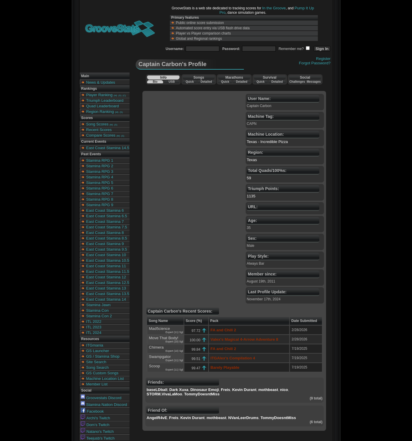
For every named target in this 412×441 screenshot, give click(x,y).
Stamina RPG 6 (99, 188)
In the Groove (274, 8)
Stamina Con (97, 310)
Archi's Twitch (95, 418)
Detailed (206, 81)
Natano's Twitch (97, 431)
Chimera (156, 347)
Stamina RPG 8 (99, 199)
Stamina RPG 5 (99, 182)
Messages (314, 81)
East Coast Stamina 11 (106, 266)
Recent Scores (99, 130)
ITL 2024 (93, 332)
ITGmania (95, 345)
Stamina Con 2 (99, 316)
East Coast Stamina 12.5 (107, 282)
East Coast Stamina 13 (106, 288)
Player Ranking (99, 95)
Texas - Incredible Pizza (267, 141)
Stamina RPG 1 (99, 160)
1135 (251, 196)
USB (172, 81)
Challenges (297, 81)
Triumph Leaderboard (105, 100)
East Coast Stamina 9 (105, 244)
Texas (252, 160)
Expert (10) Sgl (174, 341)
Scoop (154, 366)
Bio (155, 81)
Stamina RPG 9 (99, 205)
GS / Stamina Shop (103, 356)
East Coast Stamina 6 (105, 210)
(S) (120, 95)
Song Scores (97, 124)
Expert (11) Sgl (174, 332)
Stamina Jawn (98, 305)
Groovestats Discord (101, 398)
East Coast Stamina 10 (106, 255)
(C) (124, 95)
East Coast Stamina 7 (105, 221)
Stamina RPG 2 (99, 166)
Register (323, 58)
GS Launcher (97, 351)
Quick (190, 81)
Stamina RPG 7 (99, 194)
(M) (115, 95)
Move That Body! (163, 338)
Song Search (97, 367)
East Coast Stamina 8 (105, 232)
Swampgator (160, 356)
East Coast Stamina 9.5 (106, 249)
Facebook (92, 411)
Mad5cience (159, 328)
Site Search (96, 362)
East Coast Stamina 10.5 (107, 260)
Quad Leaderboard (102, 106)
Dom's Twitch (95, 425)
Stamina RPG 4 (99, 177)
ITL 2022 (93, 321)
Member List (97, 384)
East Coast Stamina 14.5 (107, 148)
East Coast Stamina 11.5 (107, 271)
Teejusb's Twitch (98, 438)
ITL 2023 (93, 327)
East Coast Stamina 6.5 (106, 216)
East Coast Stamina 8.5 (106, 238)
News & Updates (100, 82)
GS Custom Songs (102, 373)
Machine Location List (105, 378)
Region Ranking (100, 111)
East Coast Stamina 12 (106, 277)
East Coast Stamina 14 (106, 299)
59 (249, 178)
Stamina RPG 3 (99, 171)
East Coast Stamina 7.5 (106, 227)
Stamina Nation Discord (104, 404)
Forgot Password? (314, 63)
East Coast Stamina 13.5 (107, 294)
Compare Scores (101, 135)
